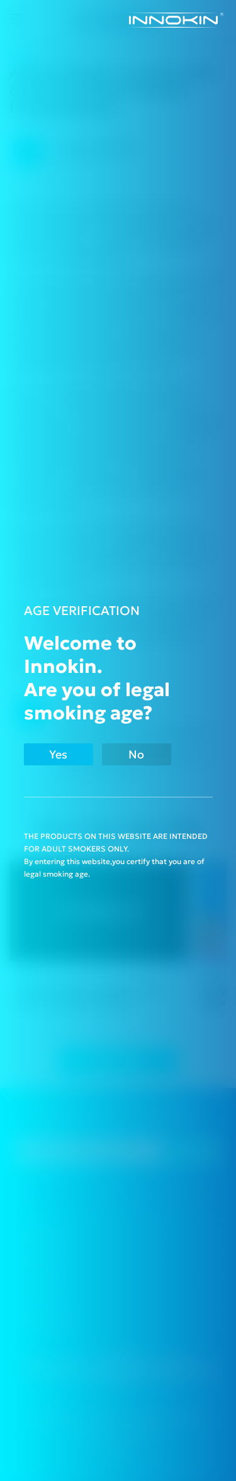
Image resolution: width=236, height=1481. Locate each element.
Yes (58, 754)
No (136, 754)
